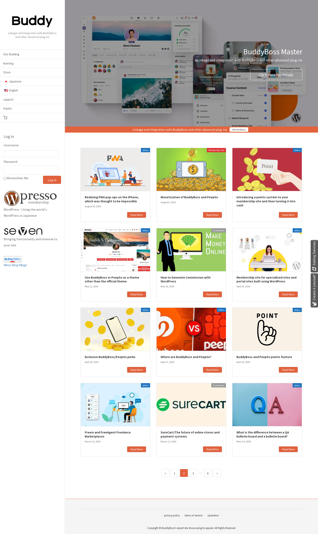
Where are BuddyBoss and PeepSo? (186, 357)
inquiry (7, 108)
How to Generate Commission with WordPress (186, 279)
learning (8, 63)
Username (11, 145)
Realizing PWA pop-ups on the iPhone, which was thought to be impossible (112, 199)
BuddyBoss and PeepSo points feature (264, 357)
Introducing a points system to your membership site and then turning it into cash (265, 201)
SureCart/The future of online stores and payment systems (190, 434)
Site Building (11, 54)
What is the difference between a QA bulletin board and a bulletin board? (262, 434)
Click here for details (276, 74)
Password (10, 161)
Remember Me (17, 178)
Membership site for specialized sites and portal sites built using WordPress (266, 279)
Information (239, 129)
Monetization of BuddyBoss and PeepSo (189, 197)
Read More (137, 215)
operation (213, 515)
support (8, 99)
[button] (32, 117)
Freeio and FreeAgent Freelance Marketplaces (108, 434)
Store (7, 72)
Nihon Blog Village (15, 265)
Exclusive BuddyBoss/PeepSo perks (110, 357)
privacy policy (172, 515)
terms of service (193, 515)
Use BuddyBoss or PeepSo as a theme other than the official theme (112, 279)
